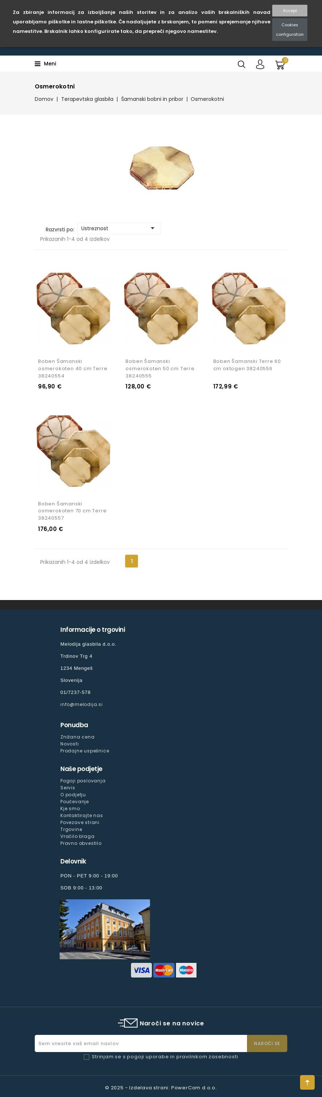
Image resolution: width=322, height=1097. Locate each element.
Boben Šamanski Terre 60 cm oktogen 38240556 (247, 365)
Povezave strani (80, 822)
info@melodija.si (81, 704)
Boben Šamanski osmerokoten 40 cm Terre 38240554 (72, 368)
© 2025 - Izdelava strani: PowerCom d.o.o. (161, 1087)
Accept (290, 11)
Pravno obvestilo (81, 843)
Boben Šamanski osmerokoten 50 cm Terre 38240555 (160, 368)
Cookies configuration (290, 29)
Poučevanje (74, 801)
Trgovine (71, 829)
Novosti (69, 744)
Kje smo (70, 808)
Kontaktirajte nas (81, 815)
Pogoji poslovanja (83, 781)
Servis (67, 788)
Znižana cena (77, 737)
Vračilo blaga (77, 836)
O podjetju (73, 795)
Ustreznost (119, 228)
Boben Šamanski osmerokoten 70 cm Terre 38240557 (72, 511)
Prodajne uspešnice (84, 751)
